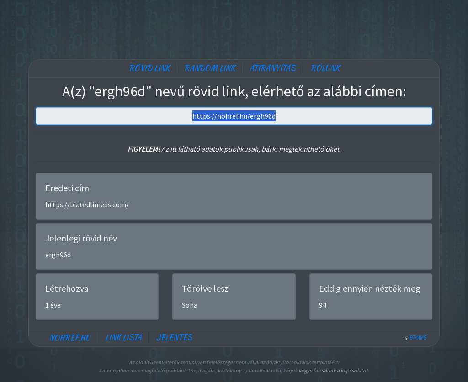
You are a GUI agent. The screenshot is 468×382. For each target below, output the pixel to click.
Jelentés (174, 337)
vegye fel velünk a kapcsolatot (333, 370)
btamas (418, 338)
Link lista (123, 337)
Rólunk (325, 68)
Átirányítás (273, 68)
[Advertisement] (234, 27)
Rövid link (149, 68)
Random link (209, 68)
